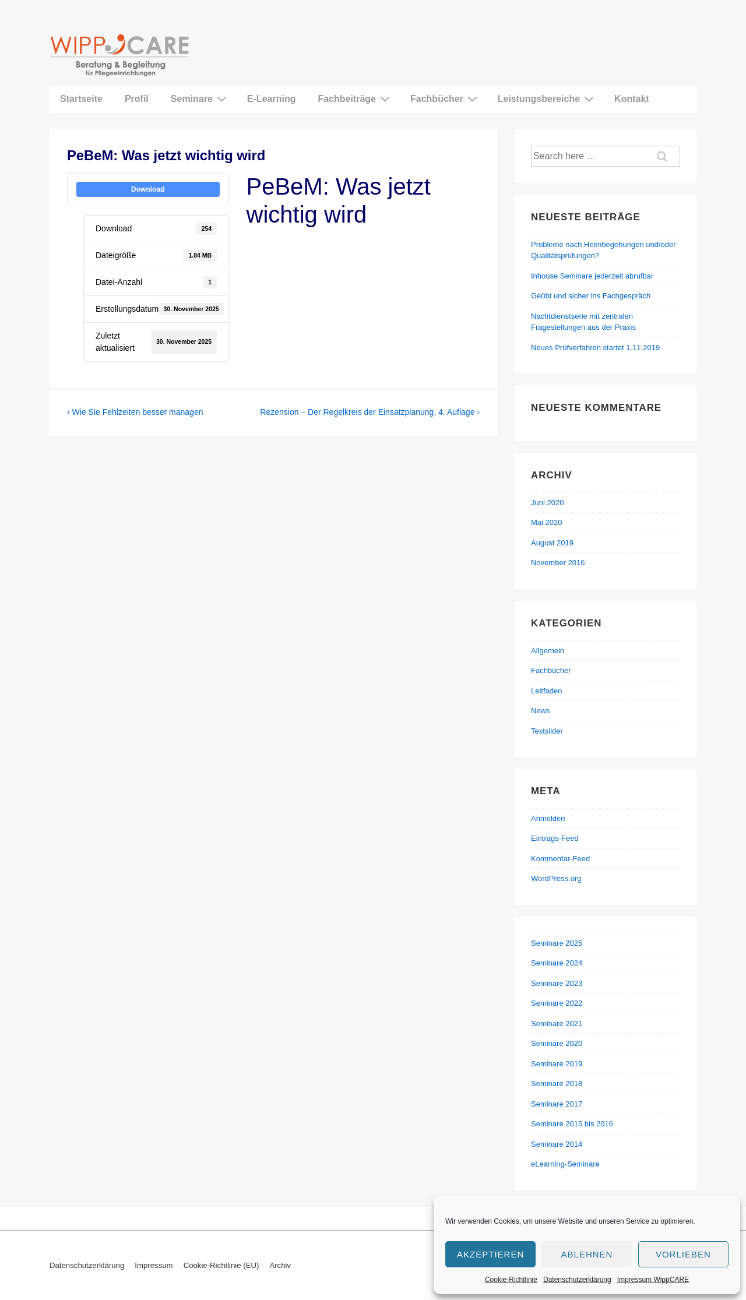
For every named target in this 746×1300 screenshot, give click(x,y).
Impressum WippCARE (653, 1280)
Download (147, 189)
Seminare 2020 (556, 1043)
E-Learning (271, 99)
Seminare (200, 98)
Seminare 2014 (556, 1144)
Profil (137, 99)
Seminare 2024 (556, 963)
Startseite (81, 99)
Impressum (154, 1265)
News (540, 710)
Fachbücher (445, 98)
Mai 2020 (546, 522)
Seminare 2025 (556, 943)
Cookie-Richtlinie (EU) (221, 1265)
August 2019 (552, 542)
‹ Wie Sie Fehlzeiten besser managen (135, 412)
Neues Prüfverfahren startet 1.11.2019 (595, 347)
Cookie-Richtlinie (511, 1280)
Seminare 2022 (556, 1003)
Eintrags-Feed (555, 838)
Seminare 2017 (556, 1104)
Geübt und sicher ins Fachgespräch (590, 295)
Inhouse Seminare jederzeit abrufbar (592, 276)
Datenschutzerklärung (577, 1280)
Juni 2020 (547, 502)
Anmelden (548, 818)
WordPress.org (556, 878)
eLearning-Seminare (565, 1164)
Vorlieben (683, 1254)
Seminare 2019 (556, 1063)
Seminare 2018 (556, 1083)
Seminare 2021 (556, 1023)
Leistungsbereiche (547, 98)
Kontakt (631, 99)
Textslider (547, 731)
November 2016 (558, 562)
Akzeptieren (490, 1254)
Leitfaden (546, 690)
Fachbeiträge (355, 98)
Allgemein (547, 650)
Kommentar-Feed (560, 858)
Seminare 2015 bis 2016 (572, 1123)
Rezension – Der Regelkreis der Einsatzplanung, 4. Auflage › (370, 412)
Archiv (280, 1265)
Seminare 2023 (556, 983)
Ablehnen (587, 1254)
